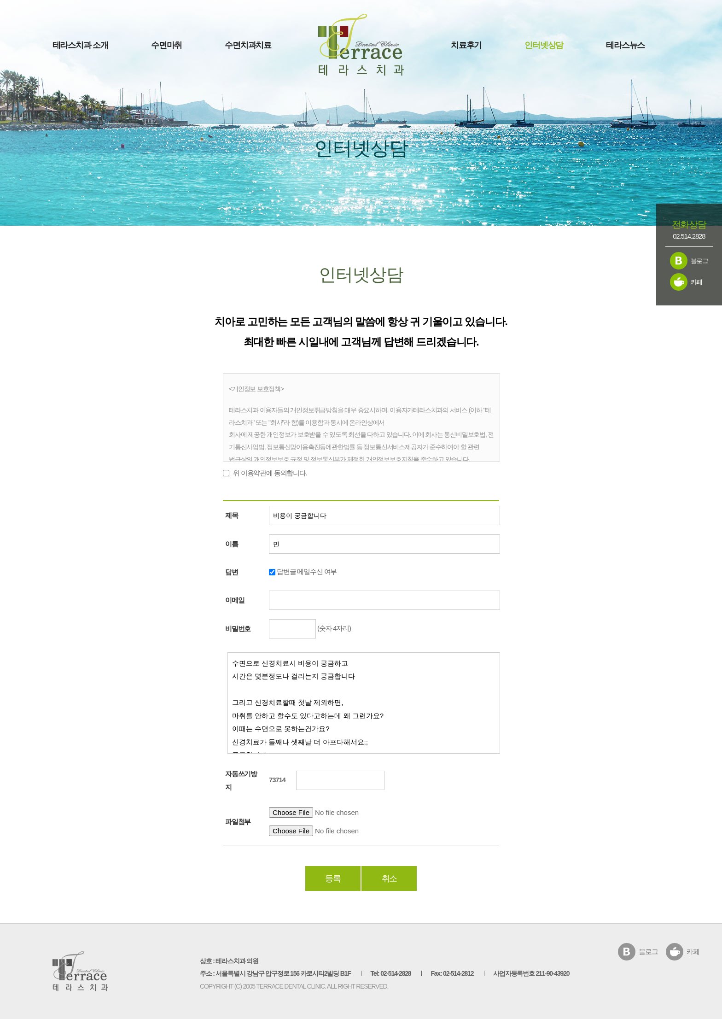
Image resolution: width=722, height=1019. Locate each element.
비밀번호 (237, 628)
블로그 (699, 260)
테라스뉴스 (625, 45)
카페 (697, 282)
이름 (231, 544)
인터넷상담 (543, 45)
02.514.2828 (689, 236)
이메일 (234, 600)
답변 (231, 572)
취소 (389, 878)
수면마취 (166, 45)
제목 (231, 515)
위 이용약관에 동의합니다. (270, 472)
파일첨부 (237, 822)
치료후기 (466, 45)
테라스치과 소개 (80, 45)
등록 (333, 878)
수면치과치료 (248, 45)
